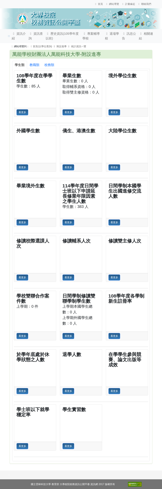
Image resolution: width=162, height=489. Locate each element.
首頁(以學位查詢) (41, 46)
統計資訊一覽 (78, 46)
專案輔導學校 (91, 36)
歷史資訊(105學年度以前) (62, 36)
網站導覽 (112, 4)
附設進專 (62, 46)
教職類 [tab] (34, 65)
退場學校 (112, 36)
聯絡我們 (144, 4)
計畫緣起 (128, 4)
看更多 (22, 112)
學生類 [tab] (20, 65)
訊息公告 (129, 36)
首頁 (98, 4)
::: (9, 36)
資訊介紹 (19, 36)
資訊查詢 (36, 36)
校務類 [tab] (49, 65)
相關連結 (146, 36)
